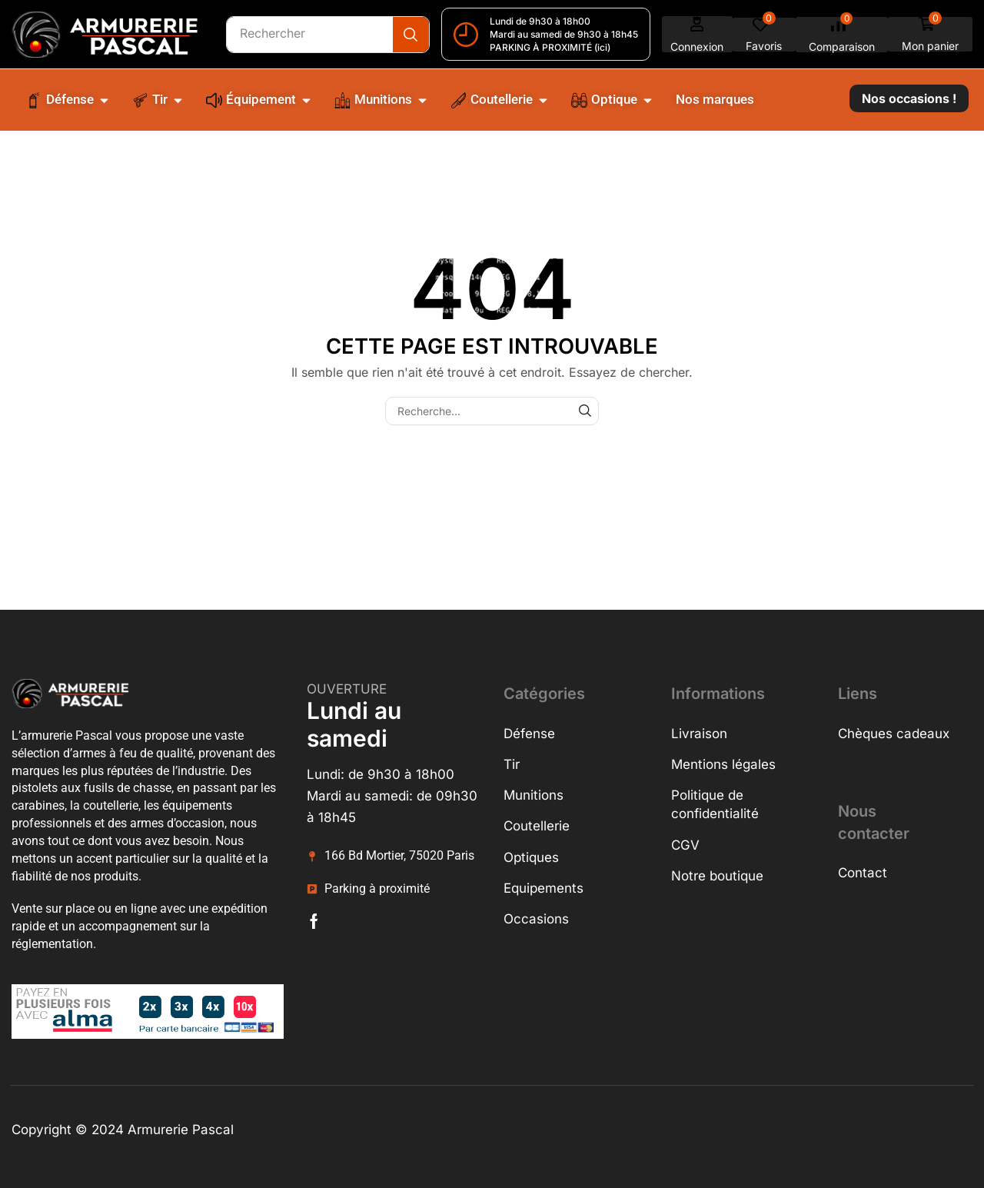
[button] (698, 34)
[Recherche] (412, 34)
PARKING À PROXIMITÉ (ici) (550, 47)
